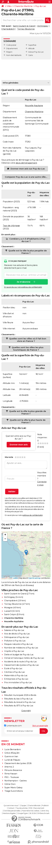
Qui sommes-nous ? (11, 806)
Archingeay (42, 26)
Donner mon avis (19, 444)
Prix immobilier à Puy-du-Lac (18, 682)
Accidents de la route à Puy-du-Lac (20, 661)
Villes (9, 6)
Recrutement (39, 808)
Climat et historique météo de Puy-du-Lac (24, 658)
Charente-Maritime (23, 6)
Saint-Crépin (10, 614)
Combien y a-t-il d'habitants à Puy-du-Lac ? (27, 240)
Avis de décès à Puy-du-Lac (17, 633)
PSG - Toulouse (11, 777)
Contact (11, 808)
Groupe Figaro (22, 813)
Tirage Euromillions (13, 791)
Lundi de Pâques (12, 760)
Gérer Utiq (45, 811)
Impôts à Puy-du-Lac (14, 651)
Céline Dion (10, 784)
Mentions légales (9, 813)
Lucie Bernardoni (12, 749)
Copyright (26, 710)
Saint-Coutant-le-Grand (24, 26)
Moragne (8, 607)
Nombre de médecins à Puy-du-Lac (21, 647)
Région (9, 52)
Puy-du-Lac (40, 6)
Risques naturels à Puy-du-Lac (18, 644)
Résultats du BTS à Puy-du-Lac (18, 705)
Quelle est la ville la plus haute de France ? (27, 421)
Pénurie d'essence (13, 770)
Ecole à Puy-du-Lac (13, 668)
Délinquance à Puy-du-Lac (16, 637)
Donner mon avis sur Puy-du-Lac (28, 168)
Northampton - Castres (15, 780)
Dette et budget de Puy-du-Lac (19, 654)
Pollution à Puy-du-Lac (15, 640)
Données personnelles (12, 811)
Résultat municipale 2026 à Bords (20, 695)
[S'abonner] (26, 731)
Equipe (23, 806)
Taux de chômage (11, 225)
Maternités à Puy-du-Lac (15, 675)
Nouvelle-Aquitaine (34, 105)
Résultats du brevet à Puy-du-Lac (19, 702)
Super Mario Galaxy (13, 787)
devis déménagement (26, 163)
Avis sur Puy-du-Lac (36, 52)
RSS (30, 808)
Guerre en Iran (11, 756)
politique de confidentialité (33, 515)
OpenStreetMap (34, 578)
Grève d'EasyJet (11, 753)
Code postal (11, 45)
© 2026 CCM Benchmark (39, 813)
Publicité (45, 806)
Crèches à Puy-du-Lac (14, 672)
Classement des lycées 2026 (18, 763)
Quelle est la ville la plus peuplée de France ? (27, 251)
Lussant (8, 611)
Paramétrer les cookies (30, 811)
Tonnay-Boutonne (26, 29)
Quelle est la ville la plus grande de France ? (27, 412)
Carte (30, 55)
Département (12, 48)
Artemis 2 (9, 767)
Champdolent (8, 29)
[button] (26, 552)
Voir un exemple (40, 725)
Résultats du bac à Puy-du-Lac (18, 698)
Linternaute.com (13, 725)
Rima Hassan (10, 773)
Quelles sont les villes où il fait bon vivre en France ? (27, 339)
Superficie (32, 45)
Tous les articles (22, 808)
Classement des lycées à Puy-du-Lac (21, 665)
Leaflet (15, 578)
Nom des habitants (13, 55)
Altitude (31, 48)
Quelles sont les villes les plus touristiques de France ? (27, 348)
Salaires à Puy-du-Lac (14, 630)
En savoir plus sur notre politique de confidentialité (23, 287)
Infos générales (10, 83)
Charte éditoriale (34, 806)
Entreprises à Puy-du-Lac (16, 679)
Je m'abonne (23, 281)
